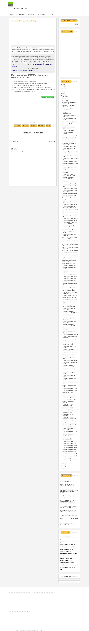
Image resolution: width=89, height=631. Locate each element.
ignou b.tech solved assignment (69, 135)
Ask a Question (20, 14)
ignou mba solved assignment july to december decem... (70, 152)
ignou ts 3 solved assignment (69, 146)
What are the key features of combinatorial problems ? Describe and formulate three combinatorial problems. (69, 491)
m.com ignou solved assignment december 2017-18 (69, 238)
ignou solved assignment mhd (69, 278)
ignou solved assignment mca (69, 287)
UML (72, 567)
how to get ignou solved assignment (67, 393)
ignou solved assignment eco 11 (69, 447)
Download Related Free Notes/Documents (23, 70)
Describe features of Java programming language (66, 481)
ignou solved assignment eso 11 (69, 445)
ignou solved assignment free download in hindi (69, 438)
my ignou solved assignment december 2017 (69, 257)
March (63, 100)
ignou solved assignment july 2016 (70, 334)
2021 (62, 91)
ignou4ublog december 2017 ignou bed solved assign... (70, 293)
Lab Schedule (63, 553)
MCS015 (66, 558)
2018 (62, 95)
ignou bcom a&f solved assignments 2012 (67, 411)
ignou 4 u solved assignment (68, 130)
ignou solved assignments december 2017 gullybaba (68, 396)
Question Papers (41, 14)
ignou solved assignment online (69, 220)
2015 (62, 468)
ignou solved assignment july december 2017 (69, 319)
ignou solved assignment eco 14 (69, 453)
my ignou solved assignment (69, 263)
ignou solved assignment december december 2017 (68, 305)
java (70, 549)
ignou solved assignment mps (69, 274)
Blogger (72, 576)
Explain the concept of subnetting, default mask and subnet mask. (68, 511)
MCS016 (70, 558)
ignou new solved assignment (69, 229)
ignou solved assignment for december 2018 (68, 429)
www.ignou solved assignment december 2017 (69, 103)
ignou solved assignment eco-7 (69, 458)
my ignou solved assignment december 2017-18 (69, 261)
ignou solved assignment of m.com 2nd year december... (69, 207)
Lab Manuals (68, 551)
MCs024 (70, 560)
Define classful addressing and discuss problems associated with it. (69, 519)
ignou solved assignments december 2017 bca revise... (69, 175)
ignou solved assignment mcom (69, 276)
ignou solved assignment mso (69, 265)
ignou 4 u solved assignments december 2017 (69, 124)
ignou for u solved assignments (69, 121)
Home (11, 14)
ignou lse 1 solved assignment (69, 297)
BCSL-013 (71, 546)
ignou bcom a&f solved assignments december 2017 (69, 418)
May (63, 98)
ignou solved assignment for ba (69, 441)
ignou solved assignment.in (68, 354)
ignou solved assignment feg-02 (69, 424)
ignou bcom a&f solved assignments (67, 415)
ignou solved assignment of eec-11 (70, 204)
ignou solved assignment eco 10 (69, 455)
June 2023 (62, 551)
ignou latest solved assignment (69, 299)
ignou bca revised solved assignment (67, 172)
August (64, 96)
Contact (51, 14)
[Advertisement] (33, 32)
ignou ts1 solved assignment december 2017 (68, 149)
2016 (62, 466)
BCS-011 (61, 544)
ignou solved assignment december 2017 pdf (68, 178)
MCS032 (66, 562)
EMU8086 (61, 549)
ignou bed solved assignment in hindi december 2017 (69, 340)
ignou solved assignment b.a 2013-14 (68, 515)
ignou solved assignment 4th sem (70, 161)
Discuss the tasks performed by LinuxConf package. (67, 524)
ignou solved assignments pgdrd (69, 181)
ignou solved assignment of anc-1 (70, 209)
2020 (62, 93)
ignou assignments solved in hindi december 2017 (70, 350)
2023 (62, 87)
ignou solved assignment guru (69, 399)
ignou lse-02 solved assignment (69, 295)
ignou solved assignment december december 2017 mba (69, 312)
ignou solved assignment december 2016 (68, 328)
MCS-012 (74, 553)
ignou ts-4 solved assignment (69, 141)
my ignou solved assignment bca (69, 252)
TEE (69, 567)
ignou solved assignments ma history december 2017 (69, 366)
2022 (62, 89)
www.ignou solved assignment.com (66, 112)
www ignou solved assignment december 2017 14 (69, 109)
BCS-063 (61, 546)
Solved (61, 567)
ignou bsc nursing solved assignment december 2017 (69, 226)
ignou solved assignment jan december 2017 (69, 309)
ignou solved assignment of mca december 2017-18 (69, 202)
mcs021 (61, 560)
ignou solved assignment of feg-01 (70, 218)
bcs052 (66, 546)
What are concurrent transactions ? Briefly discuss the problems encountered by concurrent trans (68, 501)
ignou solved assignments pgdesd (70, 183)
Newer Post (15, 141)
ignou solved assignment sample (70, 165)
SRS (66, 567)
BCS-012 (66, 544)
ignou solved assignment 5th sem (70, 163)
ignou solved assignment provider (70, 188)
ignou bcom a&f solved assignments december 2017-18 (70, 408)
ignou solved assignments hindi (69, 390)
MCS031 (61, 562)
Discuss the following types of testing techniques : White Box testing (68, 507)
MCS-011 (69, 553)
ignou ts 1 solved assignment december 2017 (69, 144)
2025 (62, 84)
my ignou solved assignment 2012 (70, 254)
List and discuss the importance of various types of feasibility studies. (68, 496)
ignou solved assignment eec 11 (69, 460)
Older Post (50, 141)
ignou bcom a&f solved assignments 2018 (67, 405)
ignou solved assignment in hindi (70, 360)
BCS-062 (72, 544)
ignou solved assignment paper (69, 193)
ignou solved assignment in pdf (69, 352)
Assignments (30, 14)
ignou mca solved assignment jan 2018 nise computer (70, 223)
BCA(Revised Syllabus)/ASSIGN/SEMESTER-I (68, 537)
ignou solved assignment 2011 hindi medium (69, 379)
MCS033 (71, 562)
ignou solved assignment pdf (69, 195)
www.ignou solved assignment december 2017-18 (69, 106)
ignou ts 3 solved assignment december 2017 (69, 138)
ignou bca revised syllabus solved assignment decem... (69, 168)
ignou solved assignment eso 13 (69, 449)
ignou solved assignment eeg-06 (69, 451)
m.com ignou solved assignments (70, 250)
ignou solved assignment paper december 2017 (69, 191)
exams (66, 549)
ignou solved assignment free (69, 443)
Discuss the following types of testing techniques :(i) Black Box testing (68, 485)
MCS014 (61, 558)
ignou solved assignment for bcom (70, 426)
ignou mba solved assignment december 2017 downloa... (69, 289)
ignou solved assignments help (69, 388)
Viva (61, 569)
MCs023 (66, 560)
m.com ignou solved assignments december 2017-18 (70, 248)
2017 (62, 464)
